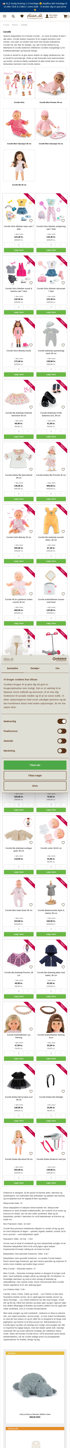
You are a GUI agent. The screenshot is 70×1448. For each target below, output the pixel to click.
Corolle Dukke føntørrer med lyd (51, 1159)
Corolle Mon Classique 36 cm (19, 144)
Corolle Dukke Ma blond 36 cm (19, 1159)
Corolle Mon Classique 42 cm (51, 144)
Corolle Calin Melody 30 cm (18, 537)
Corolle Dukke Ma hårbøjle (51, 1097)
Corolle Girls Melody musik (18, 351)
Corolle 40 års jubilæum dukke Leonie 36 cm (19, 600)
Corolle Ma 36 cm (19, 185)
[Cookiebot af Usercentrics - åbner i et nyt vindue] (52, 659)
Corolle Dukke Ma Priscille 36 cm (51, 475)
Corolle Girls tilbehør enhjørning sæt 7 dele (51, 227)
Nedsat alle (13, 1428)
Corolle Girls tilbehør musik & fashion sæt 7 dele (18, 289)
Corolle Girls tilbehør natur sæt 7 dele (18, 227)
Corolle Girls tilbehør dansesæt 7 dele (51, 289)
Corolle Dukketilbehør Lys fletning (18, 1036)
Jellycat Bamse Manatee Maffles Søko (35, 1414)
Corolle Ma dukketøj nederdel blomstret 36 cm (19, 414)
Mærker (15, 25)
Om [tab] (57, 668)
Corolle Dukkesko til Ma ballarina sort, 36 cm (51, 414)
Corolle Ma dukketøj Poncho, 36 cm (18, 973)
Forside (6, 25)
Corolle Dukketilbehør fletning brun (51, 1036)
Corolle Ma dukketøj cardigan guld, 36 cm (19, 849)
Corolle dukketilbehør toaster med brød (51, 600)
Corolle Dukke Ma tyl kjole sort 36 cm (19, 1098)
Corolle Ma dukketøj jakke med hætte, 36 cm (51, 973)
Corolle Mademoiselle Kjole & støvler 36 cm (51, 911)
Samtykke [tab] (12, 668)
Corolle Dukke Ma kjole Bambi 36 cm (18, 476)
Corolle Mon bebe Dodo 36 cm (18, 910)
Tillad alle (35, 765)
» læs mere (18, 234)
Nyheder (12, 1353)
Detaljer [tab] (35, 668)
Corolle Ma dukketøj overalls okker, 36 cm (51, 538)
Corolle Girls (19, 102)
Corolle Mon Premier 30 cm (51, 102)
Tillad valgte (35, 775)
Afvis (35, 785)
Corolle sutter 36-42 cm (51, 848)
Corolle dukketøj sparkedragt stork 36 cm (51, 352)
